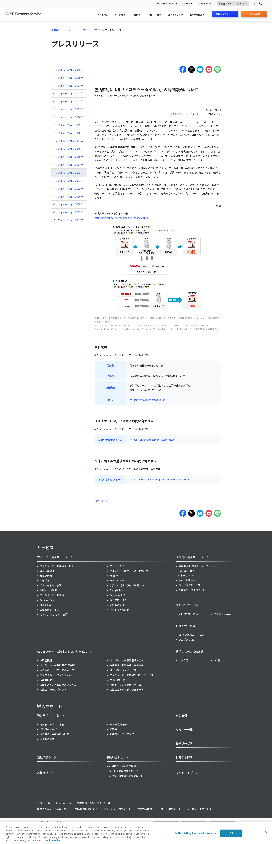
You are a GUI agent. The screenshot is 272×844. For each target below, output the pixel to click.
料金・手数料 (155, 14)
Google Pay (116, 590)
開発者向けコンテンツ (122, 734)
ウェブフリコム (222, 614)
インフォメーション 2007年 (68, 220)
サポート (186, 3)
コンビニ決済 (47, 570)
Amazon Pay (47, 600)
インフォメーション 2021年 (68, 109)
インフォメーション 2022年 (68, 101)
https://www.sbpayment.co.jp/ (147, 399)
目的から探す (184, 757)
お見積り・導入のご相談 (122, 766)
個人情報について (85, 808)
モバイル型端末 (187, 580)
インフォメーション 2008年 (68, 212)
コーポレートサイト (164, 3)
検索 (259, 3)
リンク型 (183, 660)
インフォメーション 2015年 (68, 156)
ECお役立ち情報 (118, 724)
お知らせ (42, 772)
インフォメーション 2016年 (68, 149)
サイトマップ (184, 772)
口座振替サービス (49, 609)
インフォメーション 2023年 (68, 93)
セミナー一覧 (184, 729)
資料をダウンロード (225, 14)
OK (231, 833)
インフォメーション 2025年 (68, 77)
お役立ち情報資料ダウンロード (126, 776)
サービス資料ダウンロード (123, 771)
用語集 (113, 729)
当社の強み (102, 14)
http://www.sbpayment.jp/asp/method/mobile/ (121, 217)
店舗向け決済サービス (190, 557)
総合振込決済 (117, 604)
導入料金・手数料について (54, 734)
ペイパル (44, 580)
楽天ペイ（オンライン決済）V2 (127, 585)
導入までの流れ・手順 (52, 724)
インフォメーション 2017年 (68, 141)
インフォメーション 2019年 (68, 125)
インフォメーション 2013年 (68, 172)
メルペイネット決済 (51, 585)
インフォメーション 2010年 (68, 196)
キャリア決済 (117, 566)
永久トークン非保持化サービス (127, 684)
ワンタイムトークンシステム (55, 675)
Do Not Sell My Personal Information (196, 833)
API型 (217, 660)
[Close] (266, 832)
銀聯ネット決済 (48, 590)
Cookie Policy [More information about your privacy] (52, 840)
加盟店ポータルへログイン (231, 3)
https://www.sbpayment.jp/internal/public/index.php (160, 479)
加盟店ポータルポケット (53, 689)
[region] (136, 833)
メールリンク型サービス (123, 670)
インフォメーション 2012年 (68, 180)
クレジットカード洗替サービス (127, 660)
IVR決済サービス (119, 679)
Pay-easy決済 (117, 595)
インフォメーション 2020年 (68, 117)
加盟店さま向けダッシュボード (127, 689)
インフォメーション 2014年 (68, 164)
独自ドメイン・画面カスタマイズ (58, 684)
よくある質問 (47, 739)
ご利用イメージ (48, 729)
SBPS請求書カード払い (191, 634)
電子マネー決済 (118, 600)
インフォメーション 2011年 (68, 188)
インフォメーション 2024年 (68, 85)
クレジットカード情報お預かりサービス (131, 675)
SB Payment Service (23, 14)
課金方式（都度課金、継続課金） (128, 665)
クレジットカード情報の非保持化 (58, 665)
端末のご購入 (187, 570)
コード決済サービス (189, 585)
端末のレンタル (188, 575)
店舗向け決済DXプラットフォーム (196, 566)
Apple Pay (45, 604)
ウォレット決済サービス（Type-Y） (129, 570)
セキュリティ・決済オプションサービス (62, 651)
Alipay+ (114, 575)
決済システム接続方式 (190, 651)
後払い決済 (46, 575)
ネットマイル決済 (119, 609)
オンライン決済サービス (52, 557)
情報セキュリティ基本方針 (51, 808)
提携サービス (184, 743)
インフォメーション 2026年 (68, 70)
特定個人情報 (144, 808)
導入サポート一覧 (48, 715)
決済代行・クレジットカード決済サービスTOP (76, 30)
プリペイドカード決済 (52, 595)
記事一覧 (99, 500)
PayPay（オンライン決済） (55, 614)
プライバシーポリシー (116, 808)
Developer (204, 3)
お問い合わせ (254, 15)
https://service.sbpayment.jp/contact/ (152, 439)
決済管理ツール (48, 679)
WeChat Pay (117, 580)
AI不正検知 (46, 660)
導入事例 (181, 715)
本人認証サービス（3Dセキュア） (58, 670)
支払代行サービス (188, 614)
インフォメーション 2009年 (68, 204)
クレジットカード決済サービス (57, 566)
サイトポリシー (169, 808)
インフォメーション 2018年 (68, 133)
